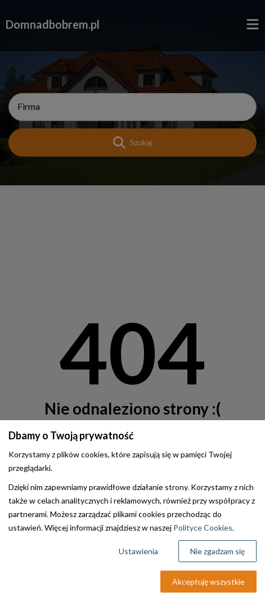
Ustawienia (138, 551)
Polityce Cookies (202, 527)
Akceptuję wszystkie (208, 581)
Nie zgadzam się (217, 551)
